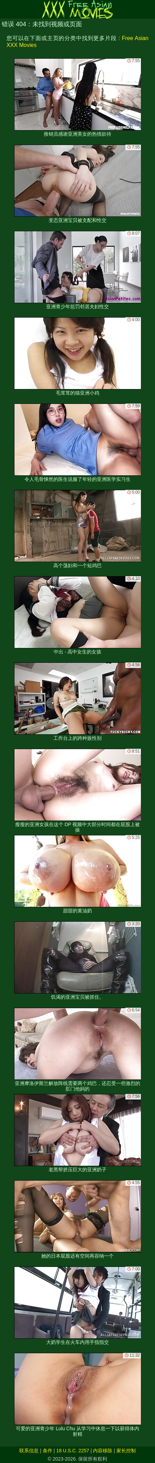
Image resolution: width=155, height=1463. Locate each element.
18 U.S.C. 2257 (72, 1450)
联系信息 (29, 1450)
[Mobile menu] (6, 9)
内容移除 (102, 1450)
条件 (47, 1450)
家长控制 (126, 1450)
